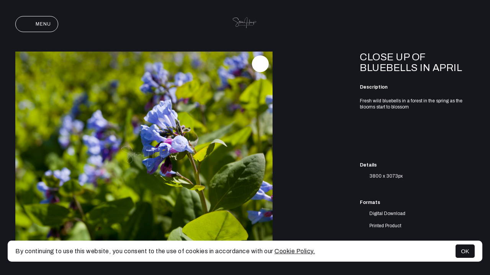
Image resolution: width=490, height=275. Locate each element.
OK (465, 251)
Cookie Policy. (294, 251)
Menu (37, 24)
